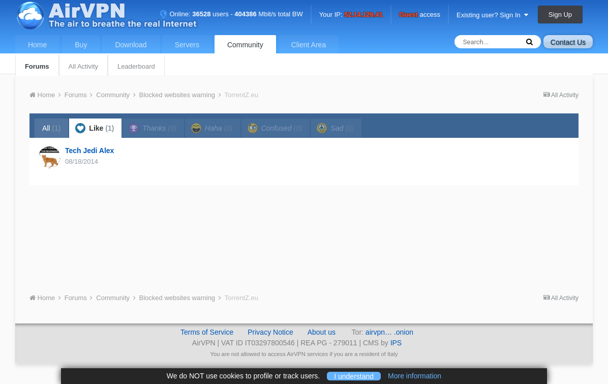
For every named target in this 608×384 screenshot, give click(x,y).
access (419, 15)
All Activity (84, 66)
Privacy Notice (270, 332)
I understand (354, 376)
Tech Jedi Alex (89, 150)
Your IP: (351, 15)
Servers (187, 45)
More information (414, 376)
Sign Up (560, 14)
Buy (81, 45)
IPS (396, 343)
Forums (37, 66)
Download (130, 45)
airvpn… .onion (389, 332)
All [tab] (51, 128)
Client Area (308, 45)
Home (37, 45)
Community (245, 45)
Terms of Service (206, 332)
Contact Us (568, 42)
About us (322, 332)
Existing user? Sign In (492, 15)
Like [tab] (94, 128)
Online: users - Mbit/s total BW (231, 14)
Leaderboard (136, 66)
